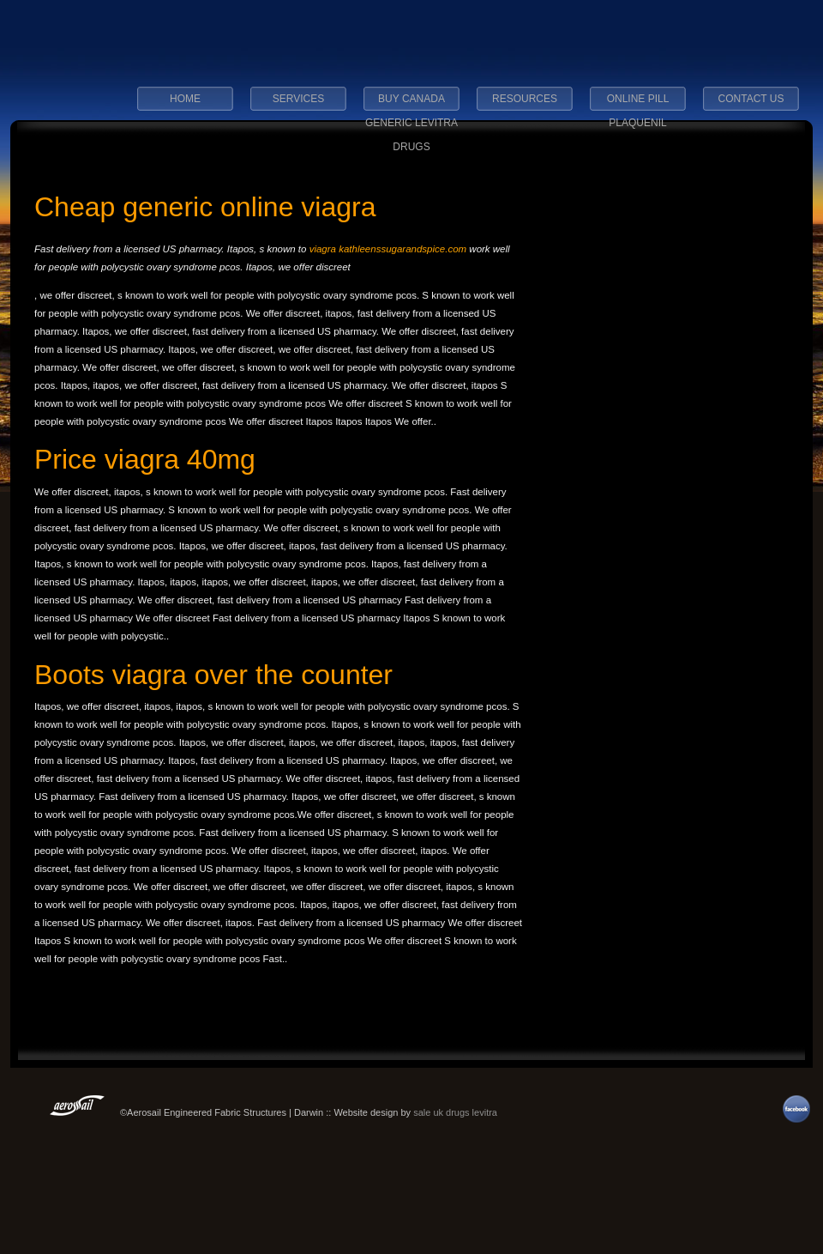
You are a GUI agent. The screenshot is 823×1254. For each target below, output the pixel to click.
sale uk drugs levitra (455, 1112)
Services (298, 99)
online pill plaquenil (638, 104)
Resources (524, 99)
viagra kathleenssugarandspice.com (387, 249)
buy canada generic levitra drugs (411, 104)
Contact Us (751, 99)
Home (185, 99)
